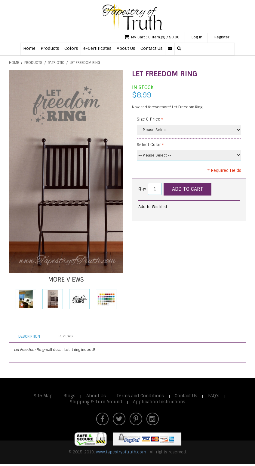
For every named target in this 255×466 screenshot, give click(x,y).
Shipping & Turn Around (95, 403)
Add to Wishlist (152, 207)
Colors (71, 49)
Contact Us (151, 49)
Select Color (149, 145)
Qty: (142, 189)
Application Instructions (159, 403)
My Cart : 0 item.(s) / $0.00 (144, 37)
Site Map (41, 396)
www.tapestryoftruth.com (121, 453)
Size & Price (148, 120)
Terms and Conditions (141, 396)
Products (50, 49)
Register (220, 37)
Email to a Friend (180, 208)
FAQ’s (216, 396)
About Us (126, 49)
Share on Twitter (204, 208)
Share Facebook (192, 208)
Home (29, 49)
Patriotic (56, 63)
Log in (193, 37)
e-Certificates (97, 49)
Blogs (68, 396)
